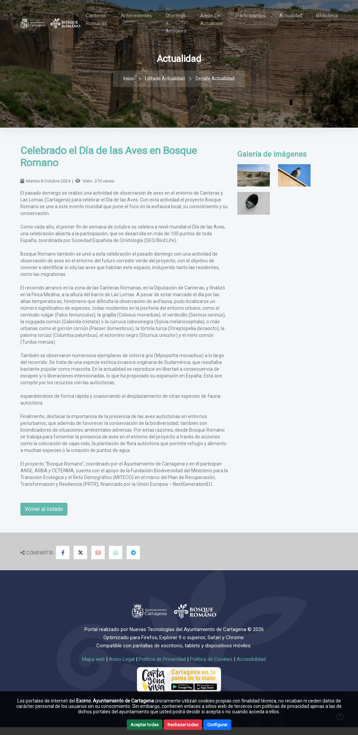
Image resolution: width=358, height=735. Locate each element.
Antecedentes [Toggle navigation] (136, 16)
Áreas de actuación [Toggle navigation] (211, 19)
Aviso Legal (122, 659)
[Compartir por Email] (98, 552)
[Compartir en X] (80, 552)
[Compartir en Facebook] (62, 552)
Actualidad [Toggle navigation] (290, 16)
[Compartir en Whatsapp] (115, 552)
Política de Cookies (211, 659)
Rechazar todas (182, 724)
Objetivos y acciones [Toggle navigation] (175, 23)
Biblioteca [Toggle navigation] (327, 16)
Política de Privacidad (162, 659)
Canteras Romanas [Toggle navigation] (96, 19)
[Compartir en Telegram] (133, 552)
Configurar (217, 724)
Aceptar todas (145, 724)
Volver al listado (44, 509)
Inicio (128, 78)
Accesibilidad (251, 659)
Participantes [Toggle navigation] (250, 16)
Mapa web (93, 659)
